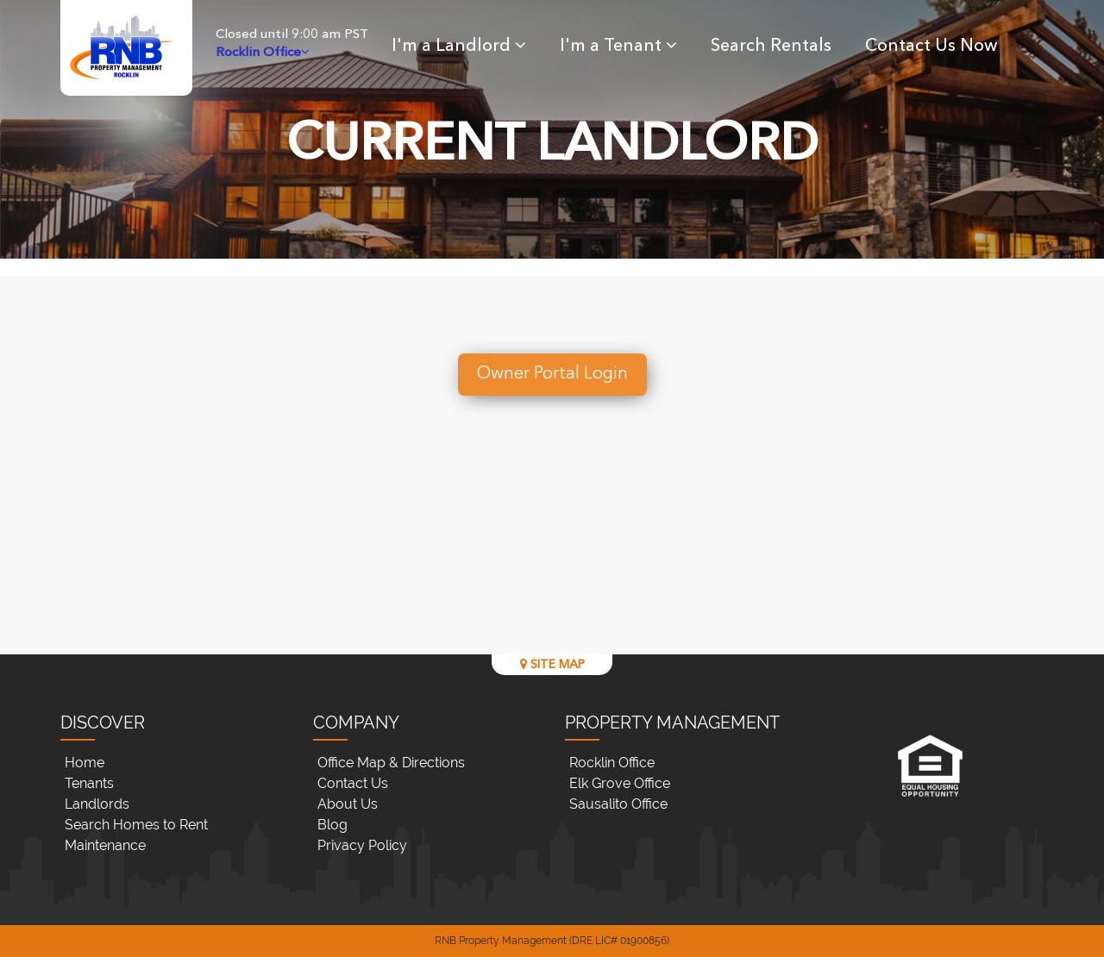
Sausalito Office (618, 804)
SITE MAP (552, 664)
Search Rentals (771, 46)
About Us (347, 804)
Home (84, 762)
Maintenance (105, 845)
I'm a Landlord (459, 46)
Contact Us (352, 783)
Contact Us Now (931, 46)
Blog (332, 824)
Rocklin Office (612, 762)
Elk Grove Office (619, 783)
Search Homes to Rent (136, 824)
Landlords (97, 804)
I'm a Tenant (618, 46)
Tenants (89, 783)
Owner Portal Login (552, 374)
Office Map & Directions (391, 762)
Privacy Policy (362, 845)
